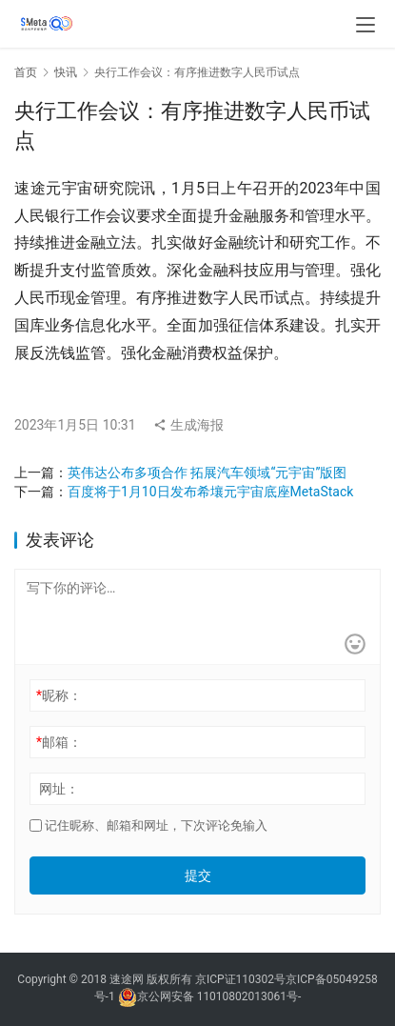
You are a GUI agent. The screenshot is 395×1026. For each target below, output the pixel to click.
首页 (25, 72)
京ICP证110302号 (240, 979)
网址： (59, 788)
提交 (198, 875)
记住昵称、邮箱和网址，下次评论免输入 (148, 825)
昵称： (59, 695)
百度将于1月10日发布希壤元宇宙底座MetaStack (210, 491)
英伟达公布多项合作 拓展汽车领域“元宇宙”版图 (207, 472)
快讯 (65, 72)
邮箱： (59, 742)
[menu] (365, 25)
